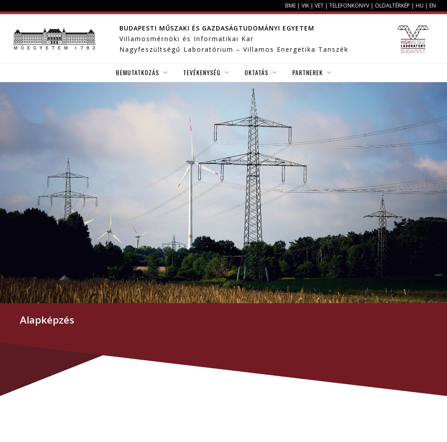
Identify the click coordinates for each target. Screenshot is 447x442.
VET (319, 5)
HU (420, 5)
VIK (305, 5)
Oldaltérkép (392, 5)
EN (432, 5)
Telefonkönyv (349, 5)
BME (290, 5)
